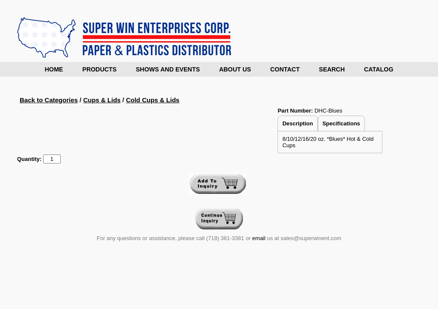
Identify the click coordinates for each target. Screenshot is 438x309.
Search (332, 69)
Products (99, 69)
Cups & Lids (102, 100)
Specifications (341, 123)
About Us (235, 69)
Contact (285, 69)
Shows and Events (168, 69)
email (259, 238)
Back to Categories (49, 100)
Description (297, 123)
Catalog (379, 69)
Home (54, 69)
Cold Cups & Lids (152, 100)
